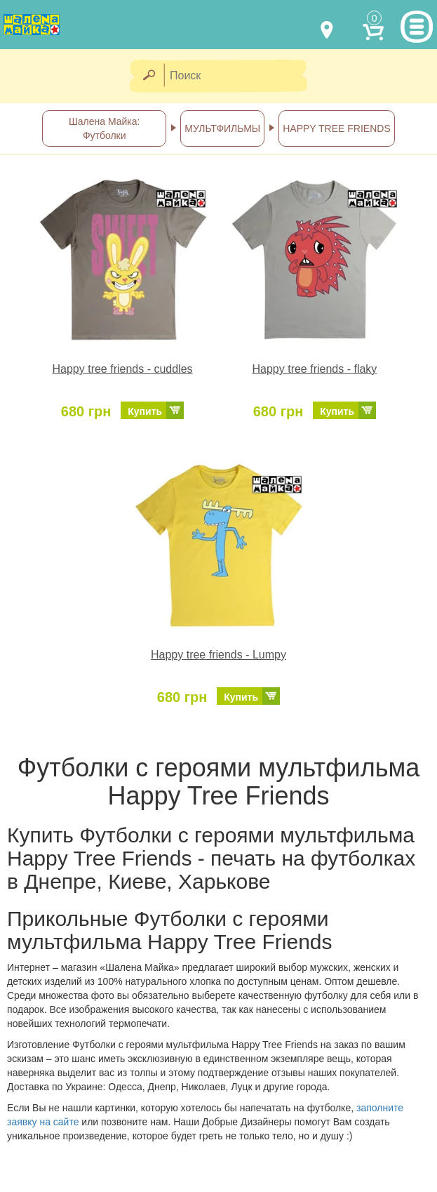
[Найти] (148, 76)
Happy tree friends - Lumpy (218, 655)
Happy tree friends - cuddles (122, 369)
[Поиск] (239, 76)
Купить (145, 411)
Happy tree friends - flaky (315, 369)
